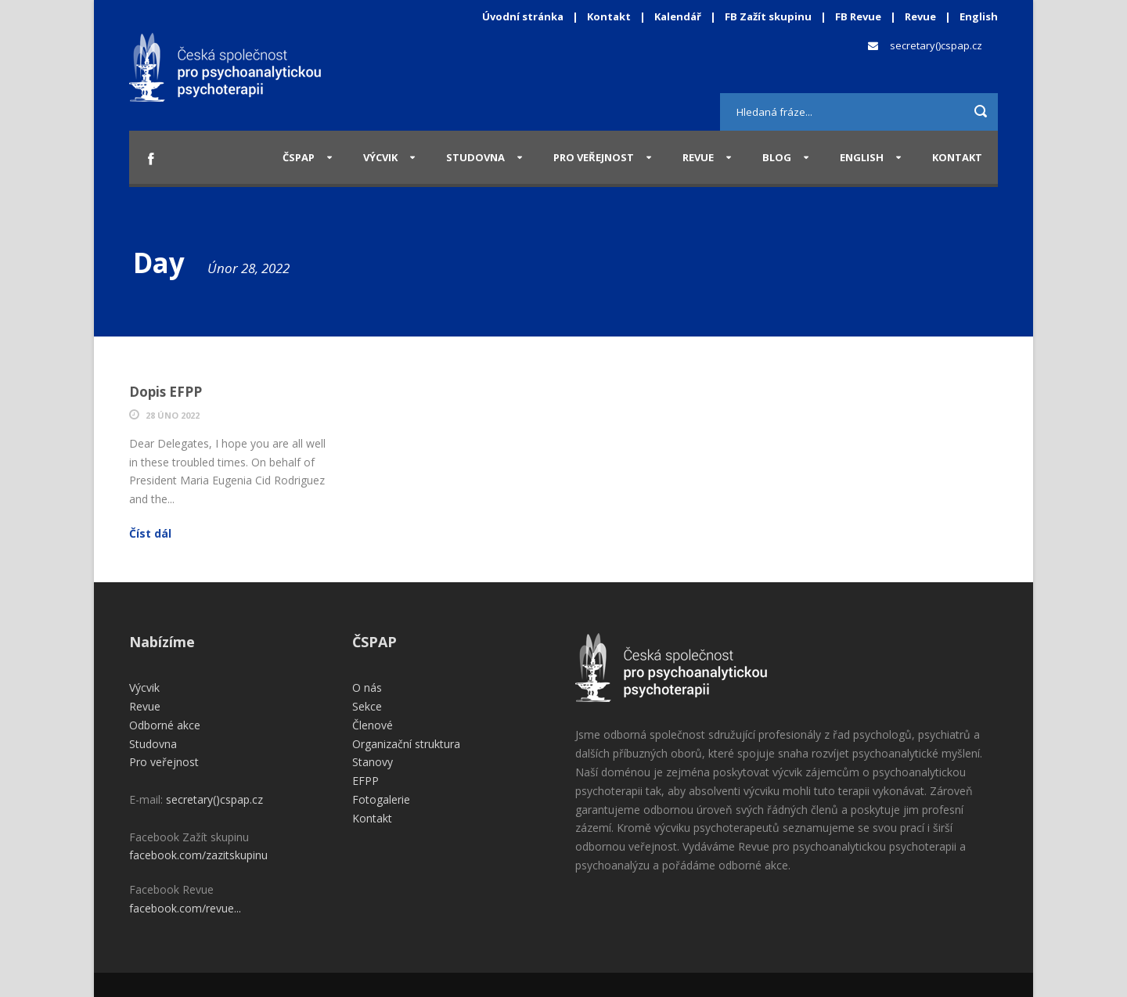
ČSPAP (299, 157)
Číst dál (150, 533)
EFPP (365, 780)
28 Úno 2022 (173, 415)
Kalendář (679, 16)
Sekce (367, 706)
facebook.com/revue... (185, 908)
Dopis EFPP (165, 392)
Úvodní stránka (523, 16)
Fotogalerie (381, 799)
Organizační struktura (406, 743)
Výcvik (380, 157)
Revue (920, 16)
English (979, 16)
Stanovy (372, 761)
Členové (372, 725)
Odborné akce (164, 725)
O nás (367, 687)
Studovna (475, 157)
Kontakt (609, 16)
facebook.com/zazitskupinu (198, 855)
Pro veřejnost (593, 157)
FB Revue (858, 16)
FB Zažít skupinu (768, 16)
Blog (776, 157)
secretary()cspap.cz (936, 45)
